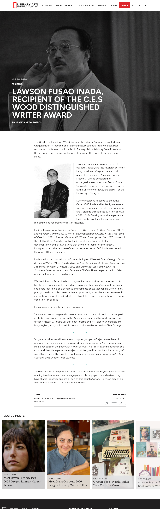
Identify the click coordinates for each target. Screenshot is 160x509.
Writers (17, 84)
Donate (124, 5)
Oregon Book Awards (43, 398)
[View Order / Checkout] (145, 5)
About (114, 5)
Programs (47, 5)
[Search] (133, 5)
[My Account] (139, 5)
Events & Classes (86, 5)
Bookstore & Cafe (65, 5)
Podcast (102, 5)
